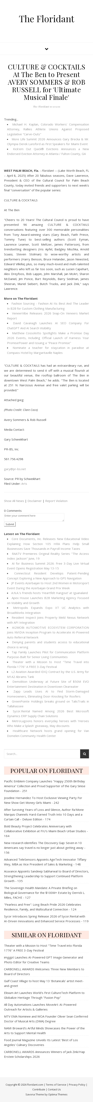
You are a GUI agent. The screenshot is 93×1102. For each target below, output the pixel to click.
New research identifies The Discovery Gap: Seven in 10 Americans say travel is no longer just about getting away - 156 (44, 847)
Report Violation (56, 501)
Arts (24, 484)
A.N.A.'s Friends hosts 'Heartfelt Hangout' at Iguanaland (49, 593)
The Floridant (46, 18)
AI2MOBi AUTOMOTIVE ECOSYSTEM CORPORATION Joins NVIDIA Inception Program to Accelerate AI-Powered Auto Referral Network (48, 632)
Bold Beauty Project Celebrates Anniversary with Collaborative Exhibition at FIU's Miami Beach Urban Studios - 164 (46, 831)
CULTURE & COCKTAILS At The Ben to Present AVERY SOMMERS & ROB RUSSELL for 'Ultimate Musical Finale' (46, 81)
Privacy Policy (77, 1084)
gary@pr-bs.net (15, 469)
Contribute (38, 1089)
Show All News (14, 501)
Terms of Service (56, 1084)
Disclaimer (35, 501)
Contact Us (54, 1089)
